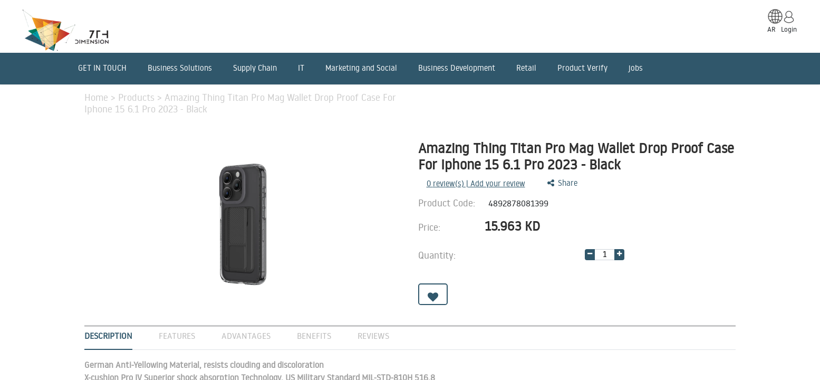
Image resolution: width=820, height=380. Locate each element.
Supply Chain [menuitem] (255, 68)
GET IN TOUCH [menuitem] (102, 68)
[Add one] (619, 254)
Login (789, 29)
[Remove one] (590, 254)
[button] (433, 294)
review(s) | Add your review (476, 183)
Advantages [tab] (246, 335)
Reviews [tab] (373, 335)
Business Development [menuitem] (456, 68)
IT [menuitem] (301, 68)
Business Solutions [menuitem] (180, 68)
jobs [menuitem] (636, 68)
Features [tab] (177, 335)
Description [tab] (108, 335)
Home (97, 97)
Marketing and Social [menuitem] (361, 68)
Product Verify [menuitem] (582, 68)
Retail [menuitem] (526, 68)
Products (137, 97)
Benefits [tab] (314, 335)
